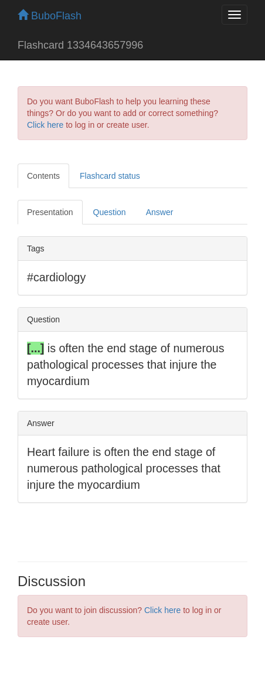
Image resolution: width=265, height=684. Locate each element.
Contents (43, 176)
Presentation (50, 212)
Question (109, 212)
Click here (45, 125)
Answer (160, 212)
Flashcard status (110, 176)
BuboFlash (49, 16)
